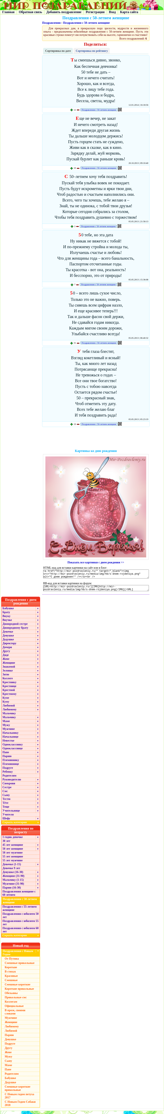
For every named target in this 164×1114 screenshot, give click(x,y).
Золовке (7, 673)
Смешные (11, 983)
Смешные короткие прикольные (17, 1091)
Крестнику (9, 685)
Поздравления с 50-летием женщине (86, 22)
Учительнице (11, 813)
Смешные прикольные (19, 966)
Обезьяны (11, 996)
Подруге (7, 770)
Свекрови (8, 786)
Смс (5, 794)
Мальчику (9, 716)
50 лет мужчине (12, 855)
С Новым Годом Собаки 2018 (20, 1106)
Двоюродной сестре (15, 626)
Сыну (6, 798)
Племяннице (10, 767)
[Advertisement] (96, 438)
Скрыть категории (21, 825)
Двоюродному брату (15, 630)
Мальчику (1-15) (13, 882)
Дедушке (8, 642)
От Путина (12, 961)
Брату (6, 615)
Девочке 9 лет (11, 871)
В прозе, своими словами (15, 1015)
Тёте (5, 805)
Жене (5, 661)
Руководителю (11, 782)
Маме (6, 724)
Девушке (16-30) (12, 875)
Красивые (11, 978)
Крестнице (9, 689)
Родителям (9, 778)
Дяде (5, 658)
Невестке (8, 743)
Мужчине (8, 732)
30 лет (6, 844)
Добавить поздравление (64, 12)
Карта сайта (129, 12)
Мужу (6, 728)
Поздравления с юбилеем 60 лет (20, 933)
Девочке (7, 634)
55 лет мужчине (12, 863)
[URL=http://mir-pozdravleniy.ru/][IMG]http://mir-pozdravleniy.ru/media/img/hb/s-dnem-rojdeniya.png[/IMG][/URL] (96, 590)
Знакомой (8, 669)
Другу (6, 654)
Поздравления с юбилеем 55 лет (20, 926)
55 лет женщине (12, 859)
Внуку (6, 619)
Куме (5, 700)
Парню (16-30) (11, 890)
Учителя (8, 817)
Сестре (6, 790)
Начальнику (10, 735)
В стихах (10, 974)
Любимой (8, 708)
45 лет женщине (12, 847)
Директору (9, 646)
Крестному (9, 697)
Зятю (5, 677)
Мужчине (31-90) (13, 886)
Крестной (8, 693)
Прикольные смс (16, 1000)
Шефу (6, 821)
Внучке (7, 623)
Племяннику (10, 763)
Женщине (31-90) (13, 879)
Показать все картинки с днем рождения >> (95, 562)
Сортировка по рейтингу (92, 50)
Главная (8, 12)
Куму (5, 704)
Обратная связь (30, 12)
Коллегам (11, 1004)
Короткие (11, 970)
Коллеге (7, 681)
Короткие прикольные (19, 991)
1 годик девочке (12, 840)
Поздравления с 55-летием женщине (19, 911)
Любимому (9, 712)
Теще (5, 809)
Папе (5, 755)
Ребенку (7, 774)
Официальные (14, 1009)
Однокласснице (12, 751)
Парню (6, 759)
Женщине (8, 665)
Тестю (6, 802)
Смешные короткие (17, 987)
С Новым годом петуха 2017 (19, 1099)
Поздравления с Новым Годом (18, 956)
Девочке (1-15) (11, 867)
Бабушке (8, 611)
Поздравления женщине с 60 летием (19, 896)
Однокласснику (12, 747)
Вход (112, 12)
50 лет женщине (12, 851)
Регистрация (95, 12)
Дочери (7, 650)
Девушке (8, 638)
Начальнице (10, 739)
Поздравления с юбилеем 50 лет (20, 918)
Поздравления (51, 22)
